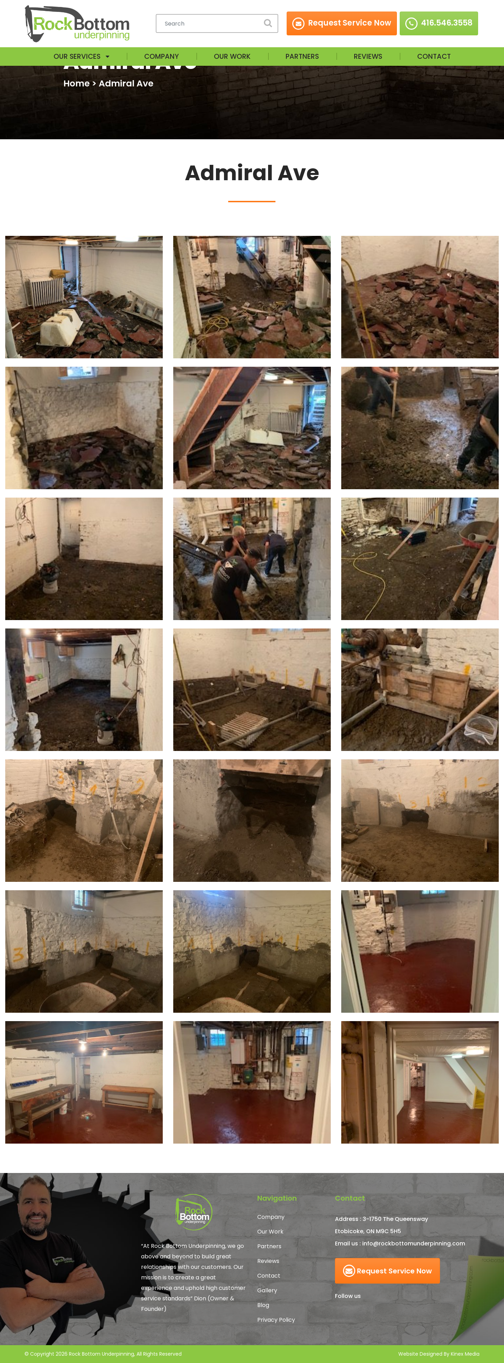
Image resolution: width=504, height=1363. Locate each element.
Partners (302, 57)
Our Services (75, 57)
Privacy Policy (276, 1320)
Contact (436, 57)
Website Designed (420, 1353)
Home (76, 83)
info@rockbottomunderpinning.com (413, 1243)
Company (160, 57)
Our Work (231, 57)
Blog (263, 1305)
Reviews (369, 57)
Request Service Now (387, 1271)
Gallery (267, 1290)
